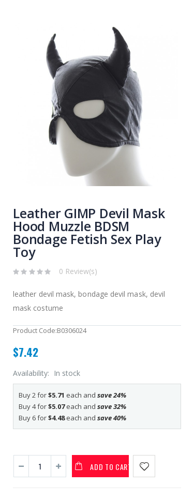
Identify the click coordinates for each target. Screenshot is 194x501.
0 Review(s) (78, 271)
